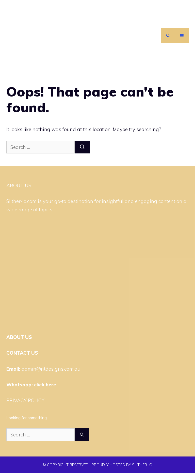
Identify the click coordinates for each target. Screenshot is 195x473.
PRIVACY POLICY (25, 400)
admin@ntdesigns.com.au (51, 369)
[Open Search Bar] (168, 35)
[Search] (82, 147)
